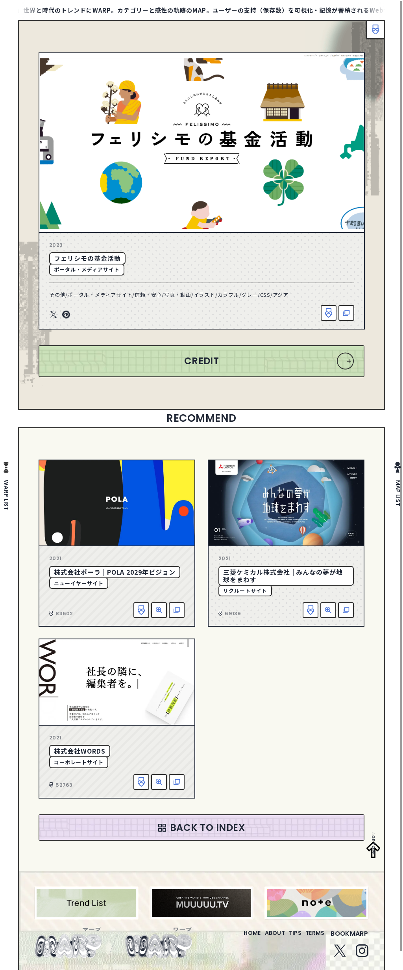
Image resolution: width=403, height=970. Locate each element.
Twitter (53, 315)
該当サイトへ (346, 313)
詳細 (159, 610)
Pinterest (66, 315)
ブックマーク (371, 33)
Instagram (362, 955)
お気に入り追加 (329, 313)
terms (311, 938)
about (259, 938)
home (229, 938)
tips (285, 938)
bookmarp (349, 938)
